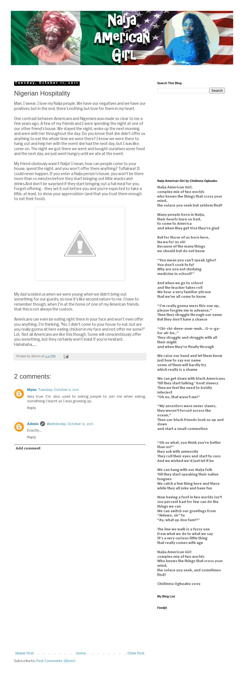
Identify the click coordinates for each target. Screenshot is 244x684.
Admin (32, 424)
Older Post (136, 653)
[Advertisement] (80, 611)
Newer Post (24, 653)
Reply (31, 408)
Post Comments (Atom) (55, 661)
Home (81, 653)
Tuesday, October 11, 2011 (58, 390)
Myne (32, 390)
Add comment (28, 448)
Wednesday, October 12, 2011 (70, 424)
